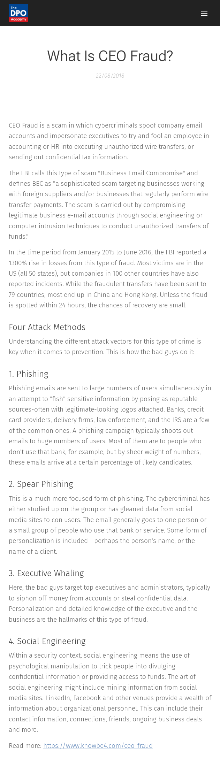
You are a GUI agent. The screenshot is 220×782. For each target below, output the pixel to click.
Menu (204, 13)
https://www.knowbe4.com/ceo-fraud (98, 746)
